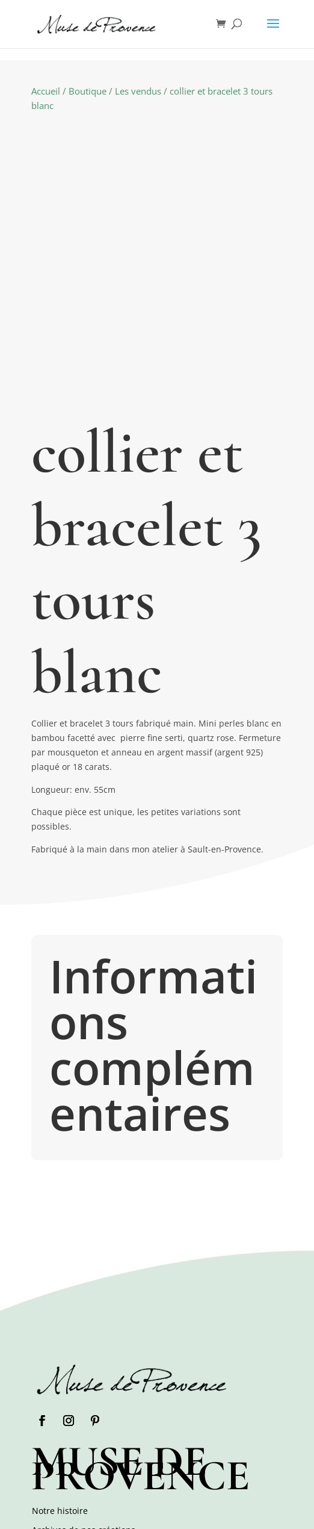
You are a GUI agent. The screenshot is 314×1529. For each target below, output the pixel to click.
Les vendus (138, 91)
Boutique (87, 91)
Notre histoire (60, 1510)
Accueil (45, 91)
